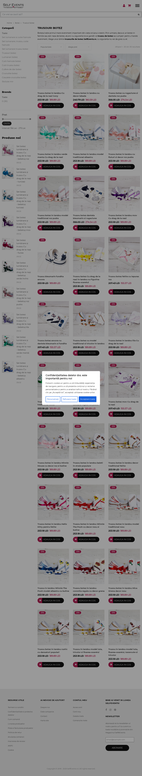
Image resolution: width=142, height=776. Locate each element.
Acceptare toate (87, 399)
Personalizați (53, 399)
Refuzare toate (69, 399)
